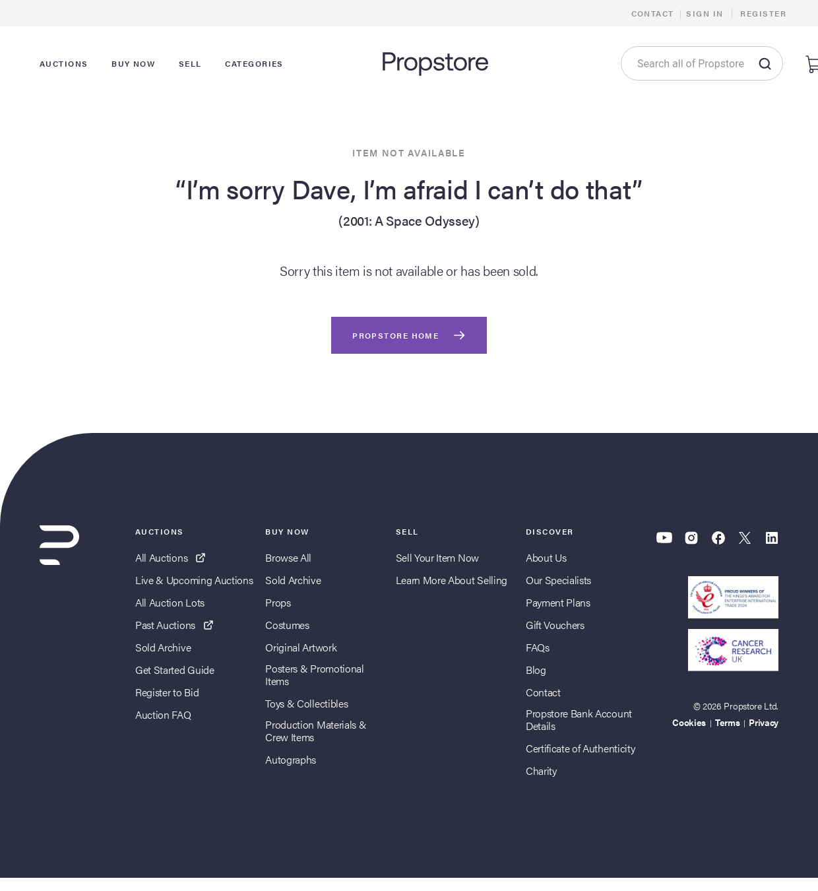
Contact (652, 13)
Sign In (704, 13)
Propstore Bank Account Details (579, 719)
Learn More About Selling (451, 580)
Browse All (288, 557)
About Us (546, 557)
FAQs (538, 647)
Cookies (689, 722)
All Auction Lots (169, 602)
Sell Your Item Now (437, 557)
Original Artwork (300, 647)
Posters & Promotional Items (314, 674)
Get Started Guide (174, 669)
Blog (536, 669)
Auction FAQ (163, 714)
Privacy (763, 722)
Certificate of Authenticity (580, 748)
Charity (541, 770)
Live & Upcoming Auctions (194, 580)
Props (277, 602)
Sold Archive (163, 647)
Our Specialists (558, 580)
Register (763, 13)
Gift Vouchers (555, 624)
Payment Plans (558, 602)
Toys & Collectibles (306, 703)
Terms (727, 722)
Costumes (287, 624)
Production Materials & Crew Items (315, 730)
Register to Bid (167, 692)
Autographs (290, 759)
